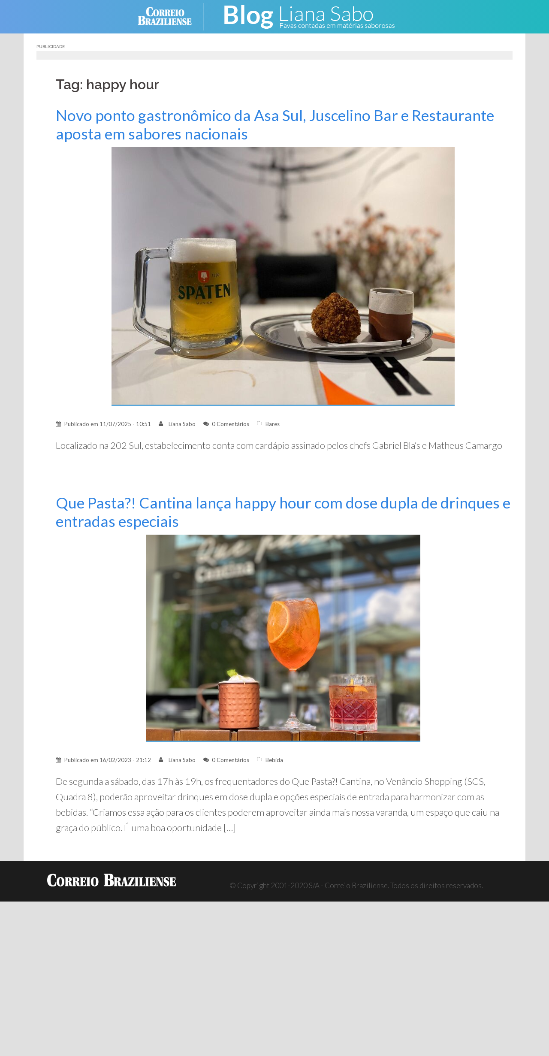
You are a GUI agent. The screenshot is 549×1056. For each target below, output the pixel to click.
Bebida (274, 759)
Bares (272, 424)
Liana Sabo (182, 424)
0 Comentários (230, 424)
